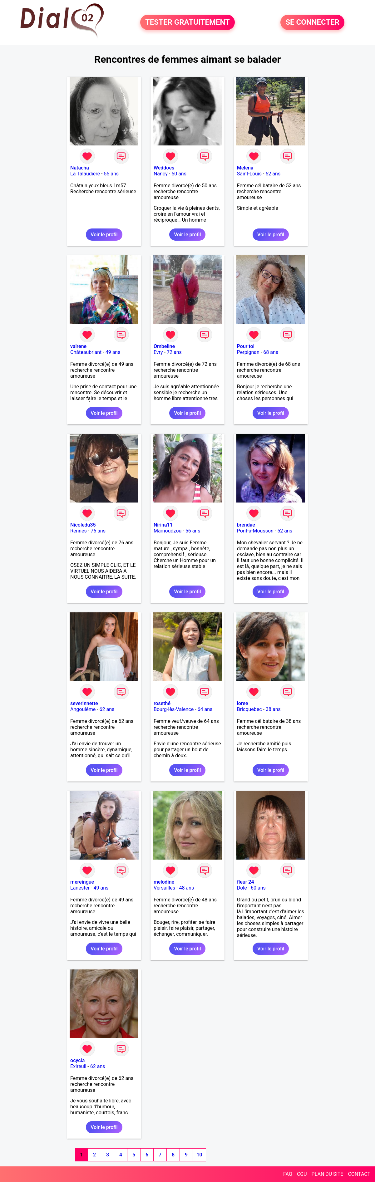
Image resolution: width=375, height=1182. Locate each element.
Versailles (164, 888)
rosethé (162, 703)
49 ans (113, 352)
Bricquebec (249, 709)
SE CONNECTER (312, 22)
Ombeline (164, 346)
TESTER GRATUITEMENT (187, 22)
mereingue (82, 882)
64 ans (205, 709)
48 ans (186, 888)
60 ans (258, 888)
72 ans (174, 352)
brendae (246, 525)
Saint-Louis (249, 174)
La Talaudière (85, 174)
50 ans (178, 174)
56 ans (192, 531)
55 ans (111, 174)
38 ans (273, 709)
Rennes (78, 531)
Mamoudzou (167, 531)
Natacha (79, 168)
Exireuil (78, 1066)
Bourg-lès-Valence (174, 709)
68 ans (270, 352)
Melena (245, 168)
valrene (78, 346)
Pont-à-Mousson (255, 531)
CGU (302, 1174)
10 (199, 1155)
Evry (158, 352)
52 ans (272, 174)
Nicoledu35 (83, 525)
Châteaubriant (85, 352)
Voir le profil (104, 235)
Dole (242, 888)
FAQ (287, 1174)
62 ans (107, 709)
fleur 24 (245, 882)
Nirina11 (163, 525)
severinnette (84, 703)
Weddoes (164, 168)
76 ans (98, 531)
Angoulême (83, 709)
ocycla (77, 1060)
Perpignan (248, 352)
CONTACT (359, 1174)
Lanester (80, 888)
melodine (164, 882)
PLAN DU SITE (327, 1174)
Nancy (161, 174)
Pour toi (245, 346)
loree (242, 703)
